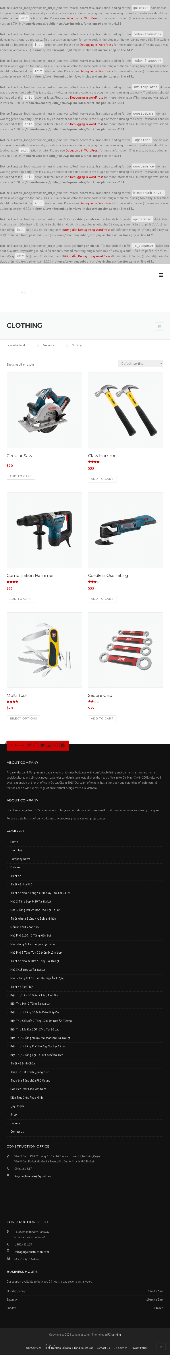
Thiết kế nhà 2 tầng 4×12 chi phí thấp (33, 919)
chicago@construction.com (31, 1252)
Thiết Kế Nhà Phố (21, 884)
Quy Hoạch (17, 1106)
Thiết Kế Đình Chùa (22, 1063)
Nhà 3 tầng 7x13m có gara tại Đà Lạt (33, 944)
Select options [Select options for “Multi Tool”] (23, 718)
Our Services (33, 1348)
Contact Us (17, 1132)
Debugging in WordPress (82, 18)
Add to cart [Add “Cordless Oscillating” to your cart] (102, 598)
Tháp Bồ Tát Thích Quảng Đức (29, 1072)
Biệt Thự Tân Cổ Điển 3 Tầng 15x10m (34, 995)
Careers (15, 1123)
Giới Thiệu (16, 850)
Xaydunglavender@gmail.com (33, 1176)
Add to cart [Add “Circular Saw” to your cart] (21, 476)
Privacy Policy (139, 1348)
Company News (20, 859)
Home (14, 842)
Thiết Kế (15, 876)
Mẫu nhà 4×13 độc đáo (24, 927)
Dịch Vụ (15, 867)
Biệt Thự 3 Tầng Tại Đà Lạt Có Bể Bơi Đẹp (36, 1055)
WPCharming (113, 1335)
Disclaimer (120, 1348)
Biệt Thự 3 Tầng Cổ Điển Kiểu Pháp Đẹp (35, 1012)
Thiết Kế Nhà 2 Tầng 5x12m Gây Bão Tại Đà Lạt (40, 893)
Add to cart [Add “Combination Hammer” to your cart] (21, 598)
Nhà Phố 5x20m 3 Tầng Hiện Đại (30, 935)
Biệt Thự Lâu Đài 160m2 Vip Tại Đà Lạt (34, 1029)
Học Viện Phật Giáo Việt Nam (28, 1089)
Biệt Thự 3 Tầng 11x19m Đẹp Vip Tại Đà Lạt (38, 1046)
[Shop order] (140, 363)
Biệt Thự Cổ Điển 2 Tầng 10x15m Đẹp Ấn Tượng (41, 1021)
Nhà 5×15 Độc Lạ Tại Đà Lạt (27, 970)
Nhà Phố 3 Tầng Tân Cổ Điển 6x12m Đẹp (36, 952)
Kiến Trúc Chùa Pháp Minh (26, 1098)
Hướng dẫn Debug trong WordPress (86, 230)
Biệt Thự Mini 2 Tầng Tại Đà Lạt (30, 1004)
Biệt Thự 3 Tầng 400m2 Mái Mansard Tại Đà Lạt (40, 1038)
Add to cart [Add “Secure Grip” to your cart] (102, 718)
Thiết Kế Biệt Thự (21, 987)
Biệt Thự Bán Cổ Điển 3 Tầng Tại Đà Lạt (69, 1348)
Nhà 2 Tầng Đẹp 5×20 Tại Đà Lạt (30, 901)
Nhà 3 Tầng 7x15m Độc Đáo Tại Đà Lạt (35, 910)
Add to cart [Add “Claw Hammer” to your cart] (102, 478)
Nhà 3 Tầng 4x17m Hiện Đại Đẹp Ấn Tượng (37, 978)
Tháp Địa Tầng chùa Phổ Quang (30, 1080)
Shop (13, 1114)
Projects (50, 1345)
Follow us (17, 745)
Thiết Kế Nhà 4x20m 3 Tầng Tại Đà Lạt (34, 961)
